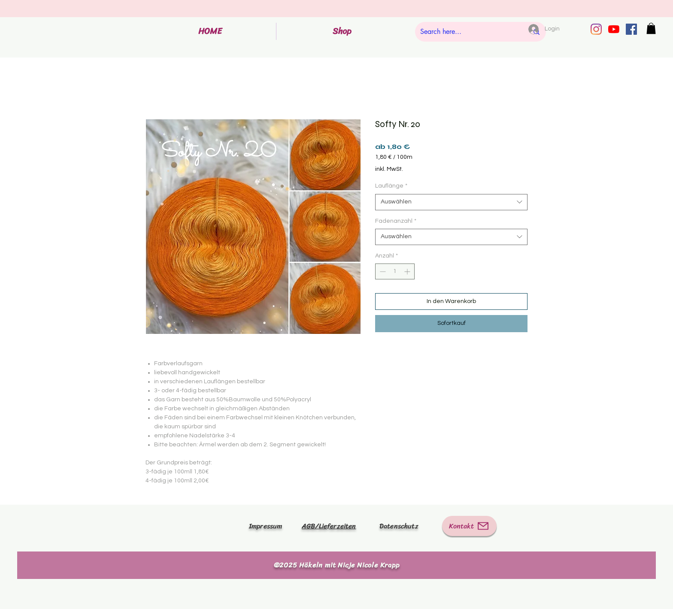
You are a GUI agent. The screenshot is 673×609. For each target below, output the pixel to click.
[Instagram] (596, 29)
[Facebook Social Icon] (631, 29)
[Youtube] (613, 29)
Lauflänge (391, 186)
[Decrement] (381, 271)
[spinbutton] (395, 271)
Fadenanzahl (395, 221)
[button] (651, 28)
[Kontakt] (469, 526)
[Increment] (408, 271)
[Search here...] (467, 32)
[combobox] (451, 202)
